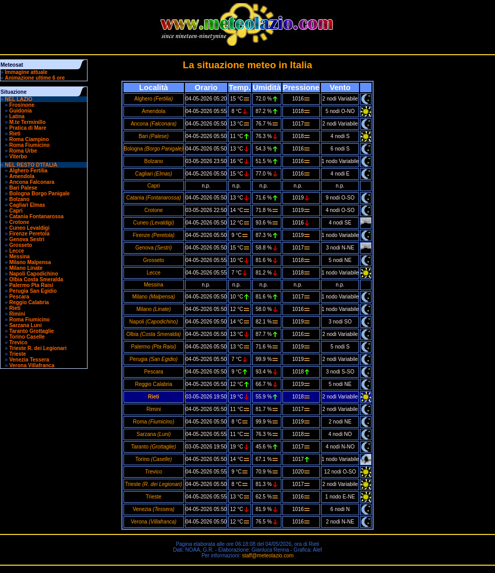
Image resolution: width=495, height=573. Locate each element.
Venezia (154, 509)
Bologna (154, 149)
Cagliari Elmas (27, 205)
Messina (19, 256)
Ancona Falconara (32, 182)
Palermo (153, 347)
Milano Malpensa (30, 262)
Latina (16, 116)
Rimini (17, 314)
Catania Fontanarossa (36, 216)
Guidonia (20, 111)
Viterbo (18, 156)
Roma (153, 422)
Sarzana (154, 434)
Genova (153, 248)
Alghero (153, 99)
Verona (154, 522)
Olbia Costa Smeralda (36, 279)
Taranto (153, 447)
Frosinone (21, 105)
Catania (153, 198)
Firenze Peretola (29, 233)
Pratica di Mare (27, 128)
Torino (153, 459)
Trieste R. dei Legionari (38, 348)
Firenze (154, 235)
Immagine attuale (26, 72)
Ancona (154, 124)
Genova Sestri (26, 239)
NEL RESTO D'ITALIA (31, 165)
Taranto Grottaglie (31, 331)
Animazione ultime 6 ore (35, 78)
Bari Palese (23, 188)
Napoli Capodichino (33, 274)
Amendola (21, 176)
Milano (153, 297)
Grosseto (20, 245)
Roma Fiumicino (29, 145)
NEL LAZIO (18, 99)
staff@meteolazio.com (267, 555)
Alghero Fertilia (28, 170)
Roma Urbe (23, 151)
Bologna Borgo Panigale (39, 193)
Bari (154, 136)
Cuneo (153, 223)
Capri (16, 211)
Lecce (16, 251)
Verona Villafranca (32, 365)
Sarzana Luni (25, 325)
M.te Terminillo (27, 122)
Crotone (19, 222)
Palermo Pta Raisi (31, 285)
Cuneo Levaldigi (29, 228)
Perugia (154, 359)
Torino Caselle (27, 337)
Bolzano (19, 199)
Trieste (17, 354)
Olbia (154, 334)
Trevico (18, 342)
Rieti (15, 133)
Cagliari (153, 174)
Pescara (19, 297)
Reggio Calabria (29, 302)
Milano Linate (26, 268)
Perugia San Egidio (33, 291)
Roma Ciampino (29, 139)
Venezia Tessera (29, 360)
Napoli (153, 322)
